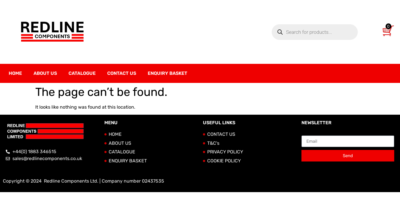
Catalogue (82, 73)
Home (15, 73)
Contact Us (121, 73)
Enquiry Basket (167, 73)
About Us (45, 73)
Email (307, 133)
